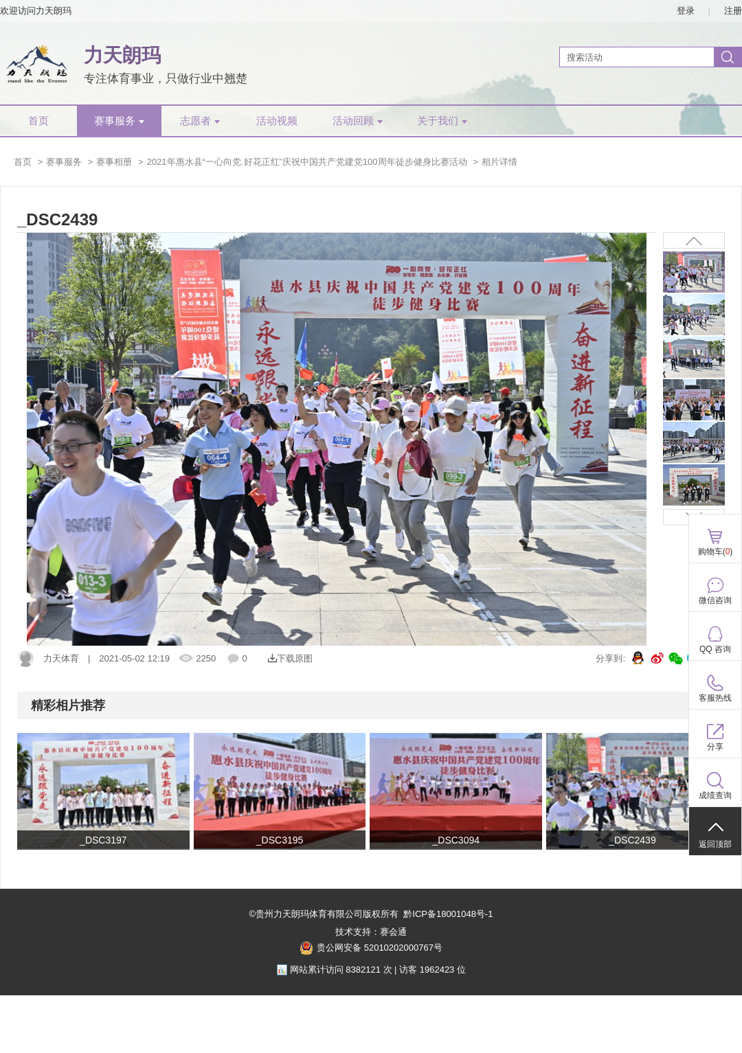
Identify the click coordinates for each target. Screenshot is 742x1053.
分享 (715, 746)
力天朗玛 (122, 55)
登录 (686, 10)
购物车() (715, 551)
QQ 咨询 (715, 649)
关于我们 (442, 120)
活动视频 (276, 120)
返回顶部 (715, 844)
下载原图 (290, 658)
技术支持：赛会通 (371, 932)
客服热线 (715, 698)
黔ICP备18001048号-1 (448, 914)
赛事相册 (114, 162)
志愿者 (200, 120)
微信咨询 (715, 600)
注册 (733, 10)
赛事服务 (119, 120)
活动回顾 (358, 120)
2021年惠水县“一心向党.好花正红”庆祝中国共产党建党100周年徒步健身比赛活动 (307, 162)
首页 (38, 120)
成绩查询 (715, 795)
